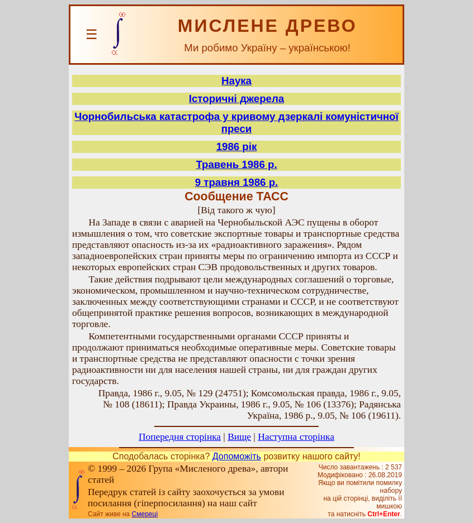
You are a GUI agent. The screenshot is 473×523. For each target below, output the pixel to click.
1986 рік (236, 146)
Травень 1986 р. (236, 164)
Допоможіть (236, 456)
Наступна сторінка (296, 436)
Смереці (145, 514)
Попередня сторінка (180, 436)
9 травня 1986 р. (236, 182)
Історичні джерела (236, 98)
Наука (236, 81)
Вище (239, 436)
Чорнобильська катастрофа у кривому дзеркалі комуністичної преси (236, 123)
